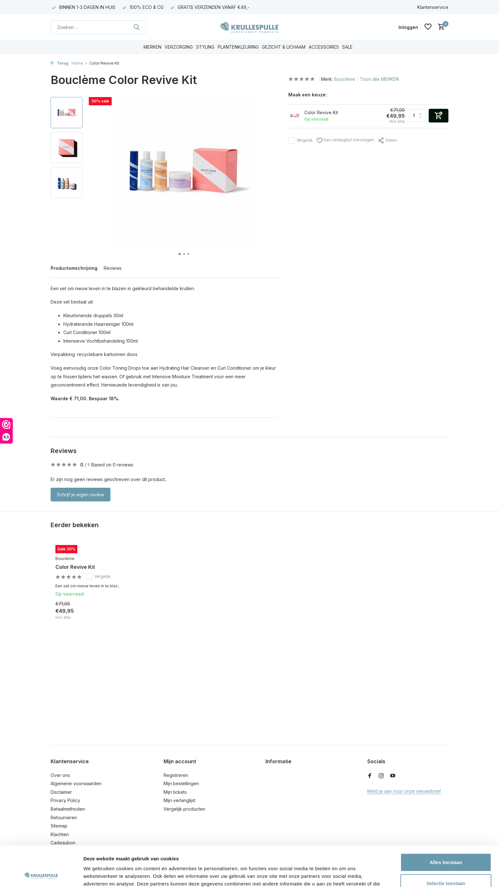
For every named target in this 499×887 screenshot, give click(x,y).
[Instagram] (381, 776)
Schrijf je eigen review (80, 494)
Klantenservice (432, 7)
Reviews (113, 268)
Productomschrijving (74, 268)
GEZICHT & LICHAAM (284, 47)
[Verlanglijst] (428, 27)
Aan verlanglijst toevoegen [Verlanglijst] (345, 140)
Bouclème (344, 79)
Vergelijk (300, 140)
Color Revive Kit (75, 567)
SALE (347, 47)
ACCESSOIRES (324, 47)
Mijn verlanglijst (179, 800)
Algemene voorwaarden (76, 783)
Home (80, 63)
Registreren (176, 775)
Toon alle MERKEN (379, 79)
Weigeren (445, 866)
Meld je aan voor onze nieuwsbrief (404, 791)
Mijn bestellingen (181, 783)
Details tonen (344, 874)
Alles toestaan (446, 824)
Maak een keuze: (307, 94)
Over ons (60, 775)
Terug (59, 63)
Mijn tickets (175, 792)
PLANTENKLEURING (238, 47)
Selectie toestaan (446, 845)
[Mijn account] (408, 27)
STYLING (205, 47)
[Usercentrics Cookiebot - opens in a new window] (41, 874)
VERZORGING (179, 47)
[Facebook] (369, 776)
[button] (179, 254)
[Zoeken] (98, 27)
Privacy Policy (65, 800)
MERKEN (152, 47)
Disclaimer (61, 792)
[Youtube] (392, 776)
